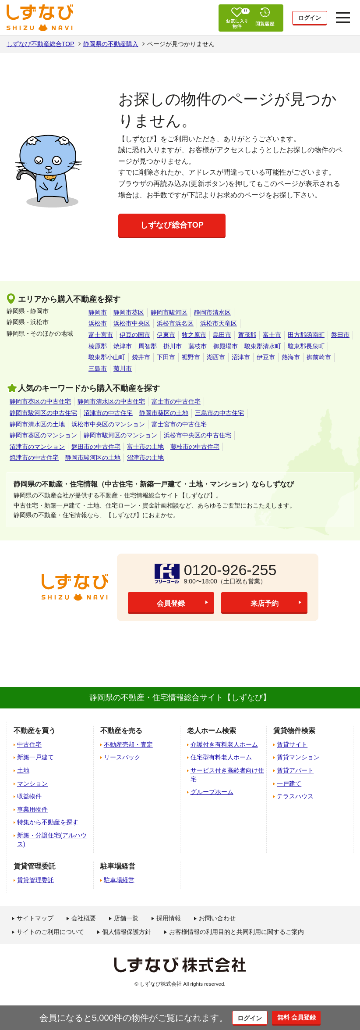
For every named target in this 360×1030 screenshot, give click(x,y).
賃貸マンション (298, 757)
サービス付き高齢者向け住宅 (227, 775)
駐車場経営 (119, 879)
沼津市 (241, 357)
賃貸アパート (295, 770)
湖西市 (216, 357)
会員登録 (171, 603)
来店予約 (264, 603)
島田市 (222, 334)
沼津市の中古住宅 (108, 412)
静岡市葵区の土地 (163, 412)
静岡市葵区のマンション (43, 435)
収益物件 (29, 796)
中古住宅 (29, 744)
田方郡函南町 (306, 334)
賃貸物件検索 (294, 730)
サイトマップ (35, 918)
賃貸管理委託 (35, 879)
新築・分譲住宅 (52, 840)
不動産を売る (121, 730)
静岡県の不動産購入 (110, 43)
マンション (32, 783)
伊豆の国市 (135, 334)
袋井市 (141, 357)
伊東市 (166, 334)
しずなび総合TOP (172, 225)
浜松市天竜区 (218, 323)
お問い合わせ (217, 918)
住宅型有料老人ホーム (221, 757)
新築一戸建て (35, 757)
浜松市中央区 (131, 323)
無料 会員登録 (302, 1017)
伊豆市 (266, 357)
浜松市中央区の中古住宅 (197, 435)
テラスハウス (295, 796)
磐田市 (340, 334)
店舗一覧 (126, 918)
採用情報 (168, 918)
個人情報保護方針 (126, 931)
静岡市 (97, 312)
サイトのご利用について (50, 931)
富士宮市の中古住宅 (179, 424)
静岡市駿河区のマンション (120, 435)
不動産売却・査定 (128, 744)
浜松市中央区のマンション (108, 424)
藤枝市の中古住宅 (194, 446)
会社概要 (83, 918)
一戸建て (289, 783)
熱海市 (291, 357)
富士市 (272, 334)
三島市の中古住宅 (219, 412)
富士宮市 (100, 334)
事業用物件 (32, 809)
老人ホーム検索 (211, 730)
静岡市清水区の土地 (37, 424)
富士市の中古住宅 (176, 401)
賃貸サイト (292, 744)
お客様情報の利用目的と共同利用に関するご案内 (236, 931)
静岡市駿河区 (169, 312)
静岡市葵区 (128, 312)
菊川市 (122, 368)
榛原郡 (97, 346)
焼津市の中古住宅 (34, 457)
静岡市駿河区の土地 (92, 457)
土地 (23, 770)
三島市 (97, 368)
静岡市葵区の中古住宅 (40, 401)
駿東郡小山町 (106, 357)
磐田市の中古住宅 (95, 446)
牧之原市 (194, 334)
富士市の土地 (145, 446)
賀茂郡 (247, 334)
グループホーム (212, 791)
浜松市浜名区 (175, 323)
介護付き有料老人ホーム (224, 744)
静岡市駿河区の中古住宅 (43, 412)
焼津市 (122, 346)
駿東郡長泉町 (306, 346)
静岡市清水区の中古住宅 (111, 401)
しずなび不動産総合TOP (40, 43)
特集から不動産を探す (47, 822)
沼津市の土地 (145, 457)
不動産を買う (35, 730)
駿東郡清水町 (262, 346)
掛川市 (172, 346)
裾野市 (191, 357)
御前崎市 (319, 357)
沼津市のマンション (37, 446)
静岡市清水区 (212, 312)
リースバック (122, 757)
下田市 (166, 357)
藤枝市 (197, 346)
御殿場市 (225, 346)
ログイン (309, 18)
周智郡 (147, 346)
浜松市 (97, 323)
